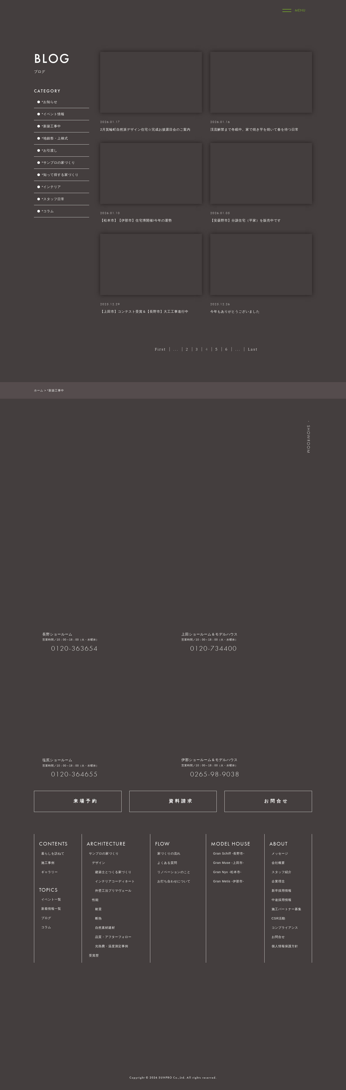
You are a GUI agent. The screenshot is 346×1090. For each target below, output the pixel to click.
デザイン (98, 862)
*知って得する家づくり (60, 175)
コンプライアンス (287, 927)
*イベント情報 (53, 114)
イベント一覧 (51, 899)
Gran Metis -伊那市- (228, 881)
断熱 (98, 918)
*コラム (48, 211)
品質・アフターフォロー (113, 937)
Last (253, 349)
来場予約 (77, 801)
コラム (46, 927)
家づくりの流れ (169, 853)
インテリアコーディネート (115, 881)
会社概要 (280, 862)
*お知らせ (49, 102)
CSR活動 (281, 918)
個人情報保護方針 (287, 946)
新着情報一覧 (51, 908)
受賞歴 (94, 955)
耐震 (98, 909)
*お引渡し (49, 150)
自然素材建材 (105, 927)
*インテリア (51, 187)
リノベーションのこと (173, 872)
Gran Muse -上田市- (228, 862)
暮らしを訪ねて (52, 853)
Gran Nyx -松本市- (227, 872)
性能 (95, 900)
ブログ (46, 918)
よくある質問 (167, 862)
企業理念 (280, 881)
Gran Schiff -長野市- (228, 853)
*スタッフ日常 (53, 199)
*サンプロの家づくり (58, 162)
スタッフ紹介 (281, 872)
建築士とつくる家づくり (113, 872)
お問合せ (268, 801)
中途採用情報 (284, 900)
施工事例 (48, 862)
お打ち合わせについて (173, 881)
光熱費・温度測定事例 (111, 946)
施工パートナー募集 (289, 909)
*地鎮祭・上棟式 (55, 138)
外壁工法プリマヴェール (113, 890)
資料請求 (173, 801)
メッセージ (280, 853)
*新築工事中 (51, 126)
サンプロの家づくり (104, 853)
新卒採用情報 (284, 890)
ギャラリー (49, 872)
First (160, 349)
